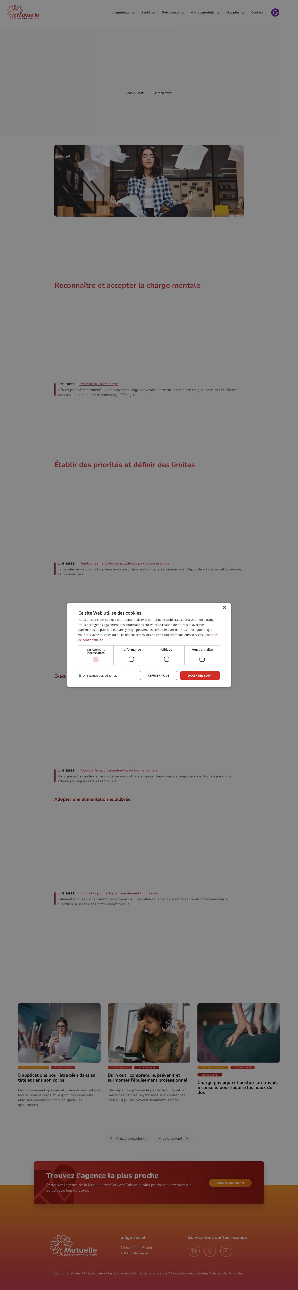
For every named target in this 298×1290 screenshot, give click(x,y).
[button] (97, 675)
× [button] (224, 607)
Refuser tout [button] (159, 675)
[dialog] (149, 645)
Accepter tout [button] (200, 675)
